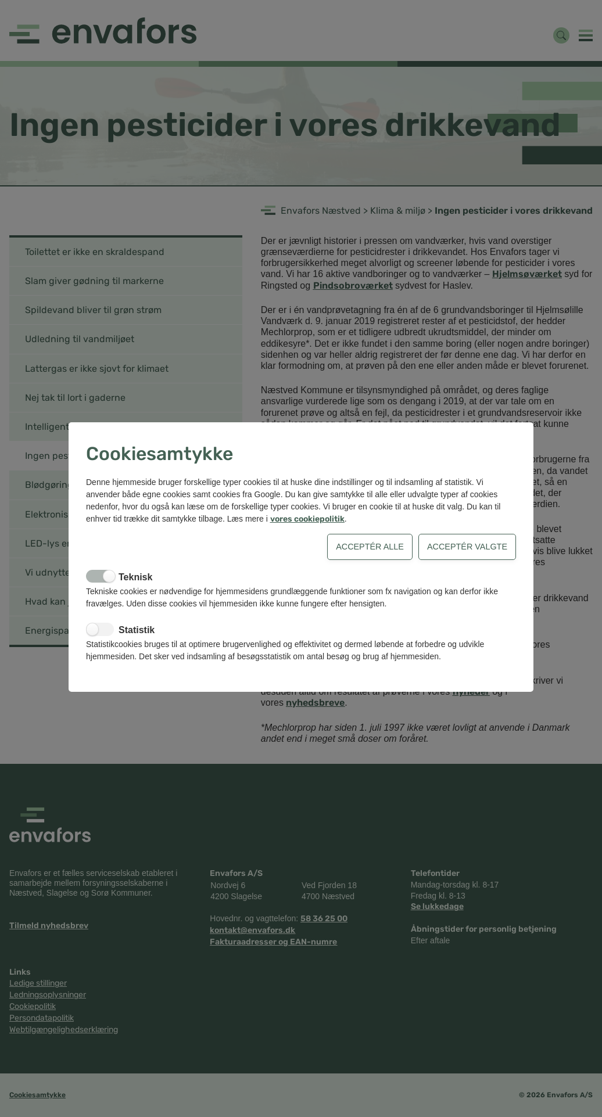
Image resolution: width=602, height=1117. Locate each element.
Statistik (137, 630)
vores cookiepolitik (307, 519)
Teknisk (135, 577)
